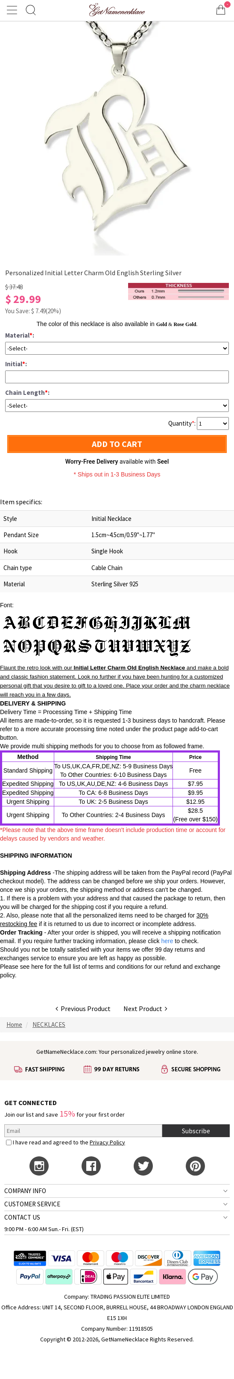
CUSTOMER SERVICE (32, 1204)
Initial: (16, 364)
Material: (19, 335)
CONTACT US (22, 1217)
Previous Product (83, 1008)
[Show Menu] (13, 9)
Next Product (145, 1008)
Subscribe (196, 1130)
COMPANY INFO (25, 1191)
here (37, 966)
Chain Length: (27, 392)
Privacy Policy (107, 1142)
